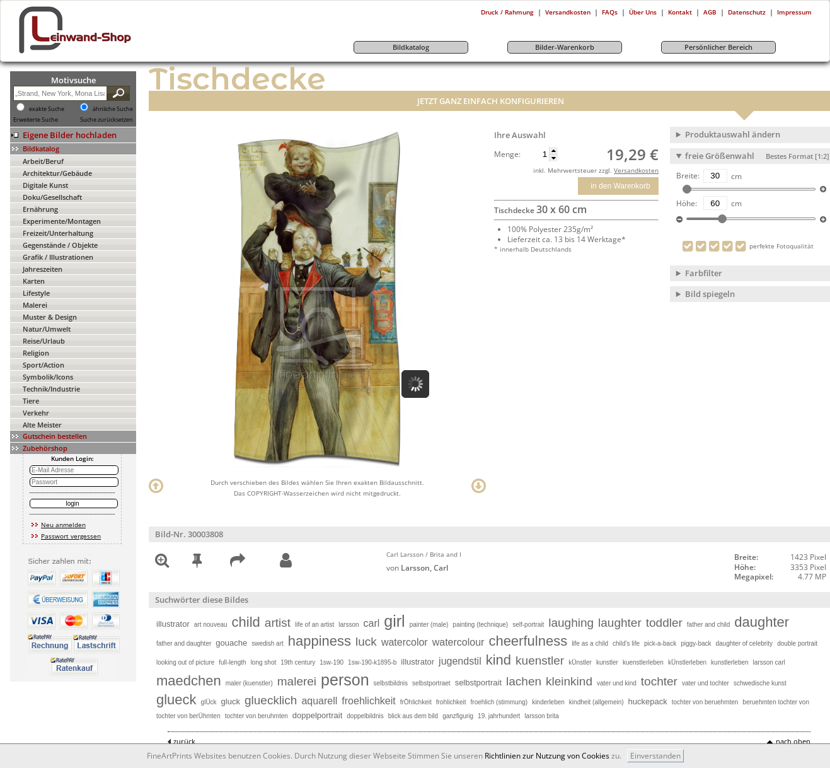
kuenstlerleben (643, 662)
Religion (36, 353)
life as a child (590, 643)
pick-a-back (660, 643)
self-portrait (528, 624)
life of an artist (314, 624)
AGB (710, 12)
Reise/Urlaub (44, 341)
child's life (626, 643)
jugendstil (460, 661)
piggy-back (696, 643)
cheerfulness (527, 641)
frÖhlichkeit (416, 702)
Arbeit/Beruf (43, 161)
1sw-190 (331, 662)
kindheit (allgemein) (596, 702)
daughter (761, 622)
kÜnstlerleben (687, 662)
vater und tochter (705, 683)
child (246, 622)
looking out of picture (185, 662)
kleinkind (569, 681)
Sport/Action (43, 364)
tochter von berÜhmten (188, 716)
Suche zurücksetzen (106, 120)
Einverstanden (655, 755)
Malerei (35, 305)
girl (394, 621)
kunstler (607, 662)
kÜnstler (580, 662)
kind (498, 660)
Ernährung (40, 209)
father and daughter (183, 643)
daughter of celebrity (744, 643)
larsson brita (541, 716)
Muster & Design (50, 317)
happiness (319, 641)
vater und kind (617, 683)
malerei (296, 681)
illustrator (173, 624)
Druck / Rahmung (507, 12)
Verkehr (36, 412)
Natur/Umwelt (47, 329)
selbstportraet (431, 683)
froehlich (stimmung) (499, 702)
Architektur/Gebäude (57, 173)
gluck (230, 701)
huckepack (647, 701)
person (345, 680)
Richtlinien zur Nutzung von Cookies (547, 755)
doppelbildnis (365, 716)
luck (366, 641)
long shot (264, 662)
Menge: (507, 154)
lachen (523, 681)
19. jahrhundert (499, 716)
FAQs (610, 12)
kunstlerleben (729, 662)
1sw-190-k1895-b (372, 662)
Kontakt (680, 12)
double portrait (797, 643)
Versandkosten (568, 12)
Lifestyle (36, 293)
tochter (659, 681)
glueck (176, 699)
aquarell (319, 700)
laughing (571, 622)
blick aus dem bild (413, 716)
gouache (231, 643)
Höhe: (686, 204)
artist (278, 622)
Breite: (688, 176)
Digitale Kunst (45, 185)
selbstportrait (478, 682)
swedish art (267, 643)
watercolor (404, 642)
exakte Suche (46, 109)
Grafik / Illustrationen (58, 257)
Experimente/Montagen (62, 221)
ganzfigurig (457, 716)
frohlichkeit (451, 702)
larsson (348, 624)
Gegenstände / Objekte (60, 245)
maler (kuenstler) (249, 683)
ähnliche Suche (113, 109)
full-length (232, 662)
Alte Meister (42, 424)
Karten (34, 281)
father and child (708, 624)
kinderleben (548, 702)
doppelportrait (317, 715)
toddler (664, 622)
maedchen (188, 681)
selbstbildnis (391, 683)
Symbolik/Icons (48, 376)
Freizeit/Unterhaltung (58, 233)
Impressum (794, 12)
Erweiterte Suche (35, 120)
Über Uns (643, 12)
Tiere (31, 400)
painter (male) (429, 624)
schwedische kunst (760, 683)
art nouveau (211, 624)
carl (372, 623)
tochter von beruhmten (256, 716)
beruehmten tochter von (775, 702)
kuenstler (540, 660)
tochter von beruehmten (705, 702)
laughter (620, 622)
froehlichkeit (368, 700)
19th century (297, 662)
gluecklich (271, 700)
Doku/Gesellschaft (52, 197)
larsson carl (769, 662)
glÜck (209, 702)
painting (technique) (480, 624)
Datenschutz (747, 12)
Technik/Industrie (51, 388)
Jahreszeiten (42, 269)
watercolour (458, 642)
